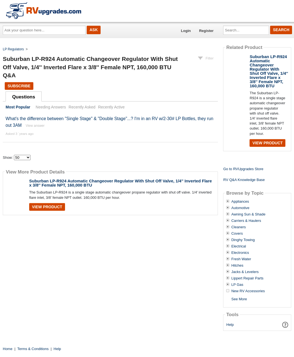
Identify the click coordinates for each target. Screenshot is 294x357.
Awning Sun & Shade (248, 214)
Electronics (240, 253)
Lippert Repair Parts (247, 278)
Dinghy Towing (243, 240)
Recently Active (111, 107)
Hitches (237, 265)
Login (186, 31)
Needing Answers (51, 107)
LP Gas (237, 285)
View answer (35, 126)
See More (239, 299)
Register (206, 31)
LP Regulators (13, 49)
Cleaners (238, 227)
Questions (23, 97)
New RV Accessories (248, 291)
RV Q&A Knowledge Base (244, 180)
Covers (237, 233)
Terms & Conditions (33, 349)
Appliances (240, 202)
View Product (47, 207)
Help (230, 325)
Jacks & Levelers (244, 272)
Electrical (238, 246)
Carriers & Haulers (246, 221)
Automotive (240, 208)
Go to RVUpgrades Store (243, 169)
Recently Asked (82, 107)
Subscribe (19, 86)
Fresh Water (241, 259)
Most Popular (18, 107)
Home (8, 349)
